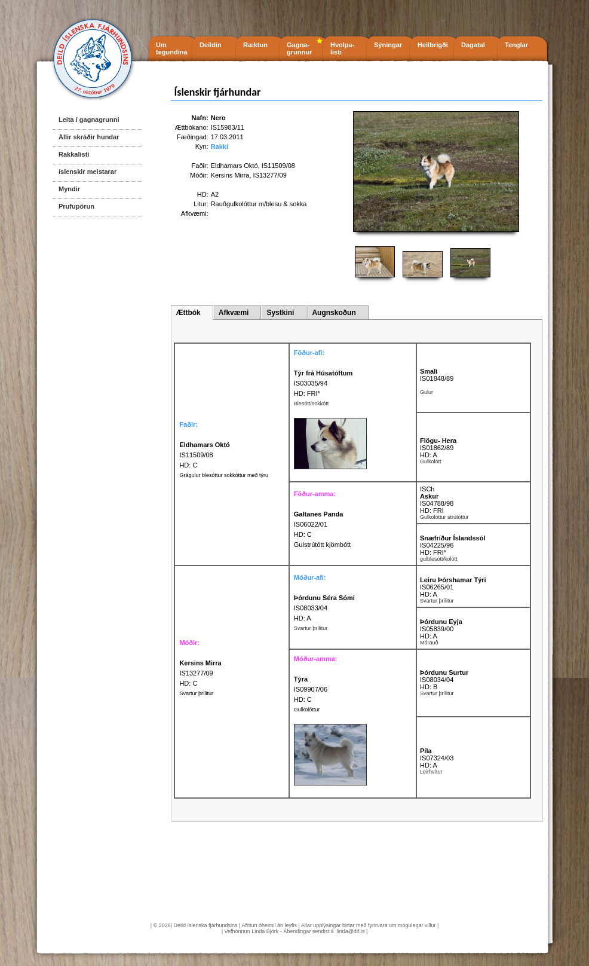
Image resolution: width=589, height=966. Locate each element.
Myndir (69, 188)
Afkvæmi (234, 312)
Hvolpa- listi (342, 48)
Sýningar (388, 44)
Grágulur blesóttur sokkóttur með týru (223, 475)
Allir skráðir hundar (89, 136)
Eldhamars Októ (234, 165)
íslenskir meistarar (87, 171)
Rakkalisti (74, 154)
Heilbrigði (433, 44)
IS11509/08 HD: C (204, 455)
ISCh (427, 489)
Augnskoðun (333, 312)
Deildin (211, 44)
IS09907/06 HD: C (310, 689)
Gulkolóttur (307, 710)
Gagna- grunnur (299, 48)
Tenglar (516, 44)
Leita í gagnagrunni (89, 119)
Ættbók (188, 312)
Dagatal (473, 44)
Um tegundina (172, 48)
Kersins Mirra (230, 175)
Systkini (280, 312)
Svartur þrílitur (196, 693)
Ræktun (255, 44)
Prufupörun (76, 206)
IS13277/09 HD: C (200, 673)
